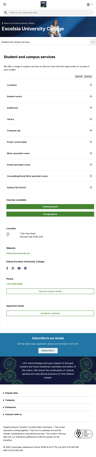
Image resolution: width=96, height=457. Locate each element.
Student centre (14, 96)
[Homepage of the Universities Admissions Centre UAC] (43, 4)
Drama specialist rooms (18, 164)
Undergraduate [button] (50, 206)
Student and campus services (16, 42)
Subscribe (48, 350)
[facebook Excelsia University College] (7, 268)
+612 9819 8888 (14, 284)
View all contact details (50, 291)
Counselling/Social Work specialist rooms (27, 176)
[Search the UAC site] (40, 13)
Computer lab (13, 130)
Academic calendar (50, 313)
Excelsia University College (23, 23)
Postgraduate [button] (50, 214)
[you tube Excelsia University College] (19, 268)
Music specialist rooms (18, 153)
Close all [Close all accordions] (88, 76)
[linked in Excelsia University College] (25, 268)
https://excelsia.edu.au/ (18, 253)
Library (10, 119)
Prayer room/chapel (17, 142)
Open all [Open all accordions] (79, 76)
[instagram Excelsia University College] (13, 268)
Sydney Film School (16, 187)
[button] (84, 4)
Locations (12, 85)
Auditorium (12, 108)
